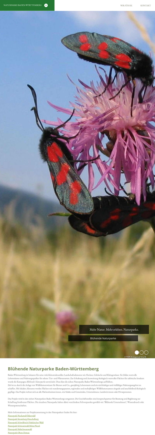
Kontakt (145, 5)
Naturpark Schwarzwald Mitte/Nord (24, 425)
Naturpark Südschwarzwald (20, 429)
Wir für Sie (126, 5)
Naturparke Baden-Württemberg (26, 5)
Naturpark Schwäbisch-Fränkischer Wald (25, 422)
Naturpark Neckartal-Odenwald (21, 415)
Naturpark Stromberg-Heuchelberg (23, 419)
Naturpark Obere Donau (18, 432)
